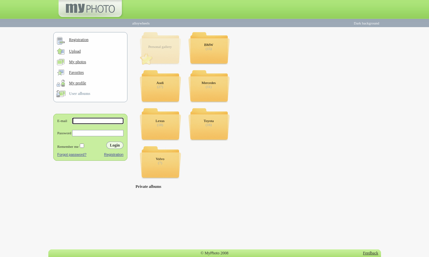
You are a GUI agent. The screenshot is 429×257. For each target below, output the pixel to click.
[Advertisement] (90, 206)
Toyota (209, 121)
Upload (75, 51)
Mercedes (209, 83)
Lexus (160, 121)
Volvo (160, 159)
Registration (79, 39)
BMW (209, 45)
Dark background (366, 23)
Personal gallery (160, 47)
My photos (77, 62)
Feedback (370, 253)
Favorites (76, 72)
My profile (77, 83)
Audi (160, 83)
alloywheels (141, 23)
